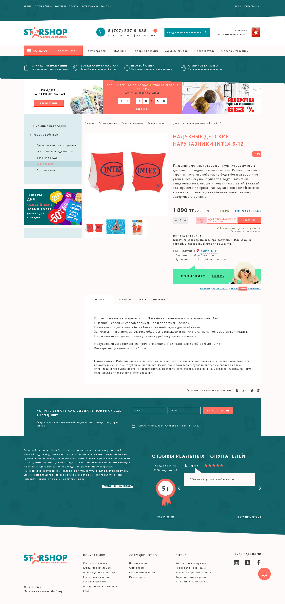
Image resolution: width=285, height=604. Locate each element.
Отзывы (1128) (43, 6)
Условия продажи (95, 581)
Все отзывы (165, 516)
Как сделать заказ (95, 563)
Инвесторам (137, 577)
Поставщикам (138, 563)
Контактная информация (192, 563)
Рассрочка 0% (89, 6)
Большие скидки (176, 50)
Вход (238, 6)
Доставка (60, 6)
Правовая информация (191, 567)
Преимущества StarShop (99, 572)
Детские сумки (46, 169)
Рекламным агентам (142, 572)
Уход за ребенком (43, 134)
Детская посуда (47, 157)
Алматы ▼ (209, 251)
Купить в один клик (248, 211)
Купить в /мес (224, 220)
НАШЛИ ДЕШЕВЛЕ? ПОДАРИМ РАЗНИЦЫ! (230, 289)
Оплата (73, 6)
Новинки (120, 50)
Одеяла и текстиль (234, 50)
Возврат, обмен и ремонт (192, 577)
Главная (89, 123)
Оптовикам (136, 567)
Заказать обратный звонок (193, 572)
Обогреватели (204, 50)
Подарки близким (145, 50)
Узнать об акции (218, 410)
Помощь (106, 6)
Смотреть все (68, 50)
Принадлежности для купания (56, 145)
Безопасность (46, 163)
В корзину (249, 220)
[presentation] (178, 488)
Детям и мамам (108, 123)
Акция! (28, 6)
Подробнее (142, 108)
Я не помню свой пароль (192, 581)
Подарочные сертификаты (100, 586)
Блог (86, 590)
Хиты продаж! (97, 50)
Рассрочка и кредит (96, 577)
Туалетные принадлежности (55, 151)
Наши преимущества (117, 486)
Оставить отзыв (249, 517)
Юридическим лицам (97, 567)
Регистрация (252, 6)
